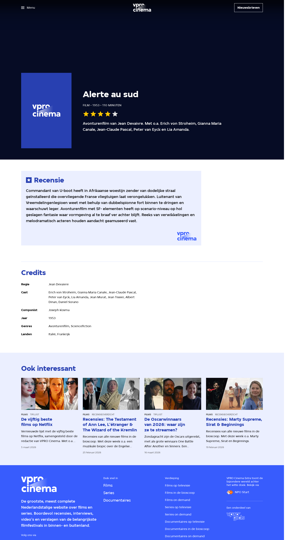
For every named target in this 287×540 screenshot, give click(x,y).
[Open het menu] (28, 7)
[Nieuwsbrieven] (248, 7)
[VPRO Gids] (236, 517)
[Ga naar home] (142, 8)
